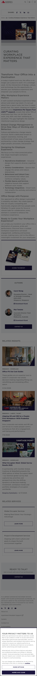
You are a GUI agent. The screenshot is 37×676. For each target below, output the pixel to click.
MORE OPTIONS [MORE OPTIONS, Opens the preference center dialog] (18, 667)
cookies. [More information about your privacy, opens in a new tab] (27, 663)
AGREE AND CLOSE (18, 672)
